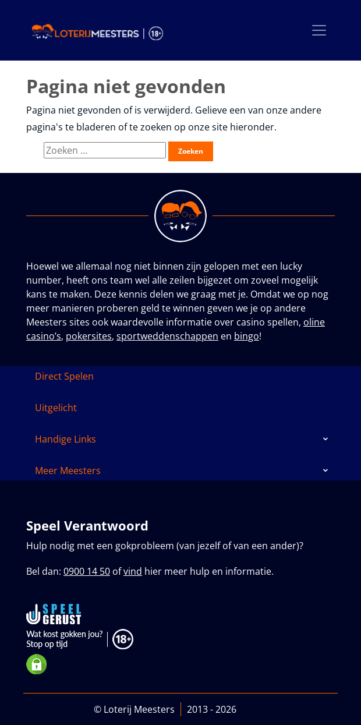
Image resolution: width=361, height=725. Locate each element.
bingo (246, 336)
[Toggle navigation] (319, 30)
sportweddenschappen (167, 336)
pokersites (89, 336)
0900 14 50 (86, 571)
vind (132, 571)
